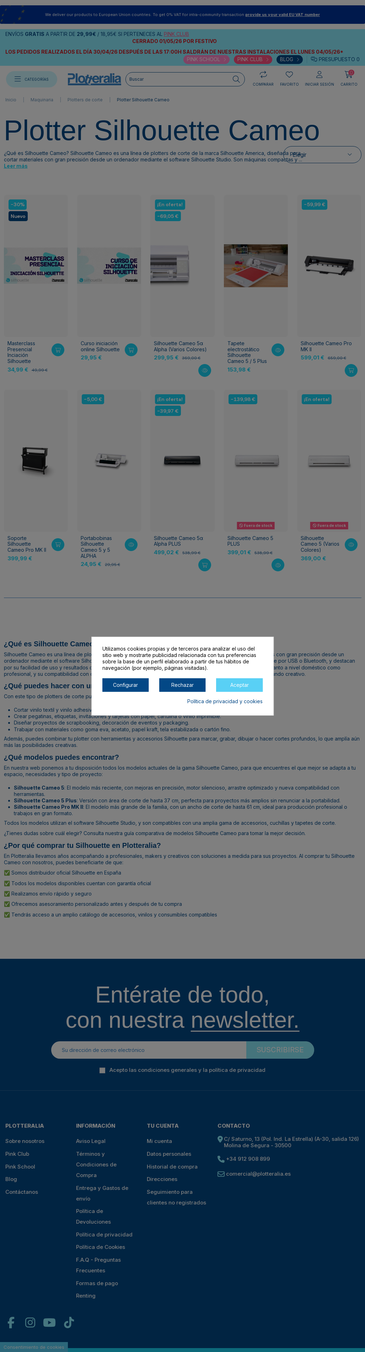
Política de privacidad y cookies (225, 701)
